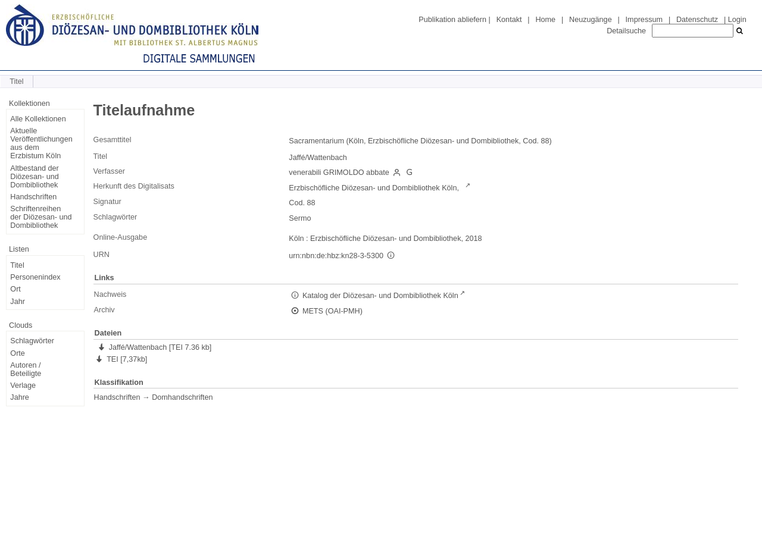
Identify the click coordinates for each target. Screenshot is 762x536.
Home (545, 19)
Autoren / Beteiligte (25, 369)
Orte (17, 353)
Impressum (644, 19)
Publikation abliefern (452, 19)
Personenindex (35, 277)
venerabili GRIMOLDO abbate (339, 172)
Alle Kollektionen (37, 119)
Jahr (17, 301)
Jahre (19, 397)
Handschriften (33, 197)
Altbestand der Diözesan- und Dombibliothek (34, 176)
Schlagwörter (32, 341)
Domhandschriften (182, 397)
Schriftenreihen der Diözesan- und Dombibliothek (40, 217)
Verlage (23, 385)
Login (737, 19)
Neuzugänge (590, 19)
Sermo (300, 218)
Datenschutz (697, 19)
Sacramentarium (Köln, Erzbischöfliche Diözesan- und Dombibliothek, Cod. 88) (420, 141)
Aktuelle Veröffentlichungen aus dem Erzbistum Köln (41, 143)
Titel (17, 265)
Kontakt (509, 19)
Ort (15, 289)
